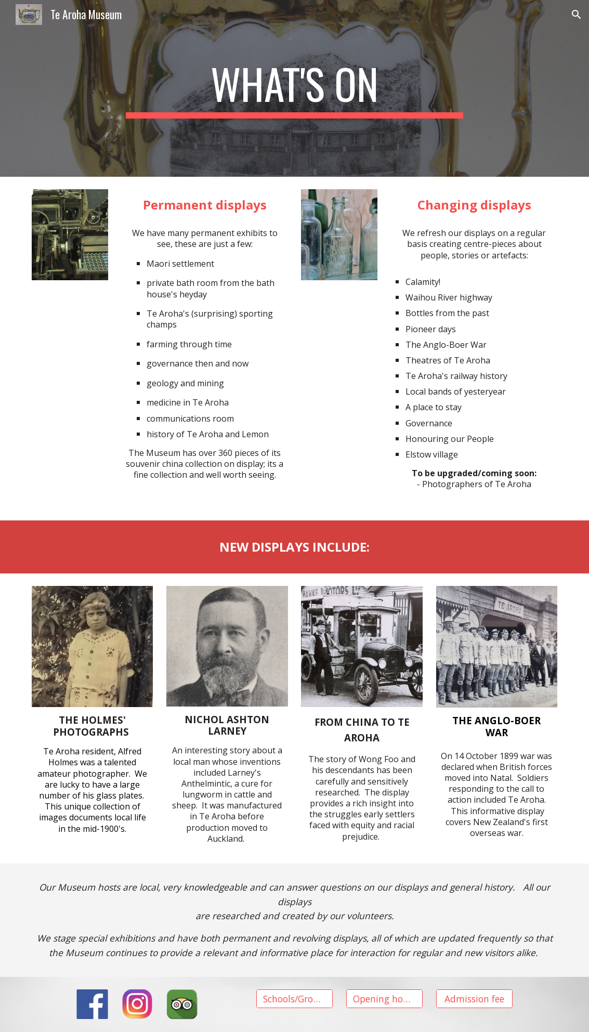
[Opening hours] (384, 998)
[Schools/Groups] (294, 998)
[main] (294, 88)
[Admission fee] (474, 998)
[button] (576, 14)
